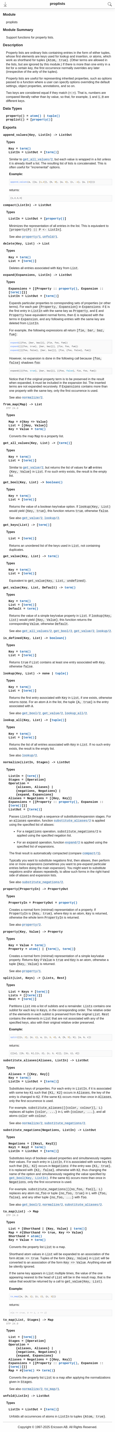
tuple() (53, 116)
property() (15, 116)
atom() (36, 116)
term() (25, 149)
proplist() (15, 119)
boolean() (54, 482)
